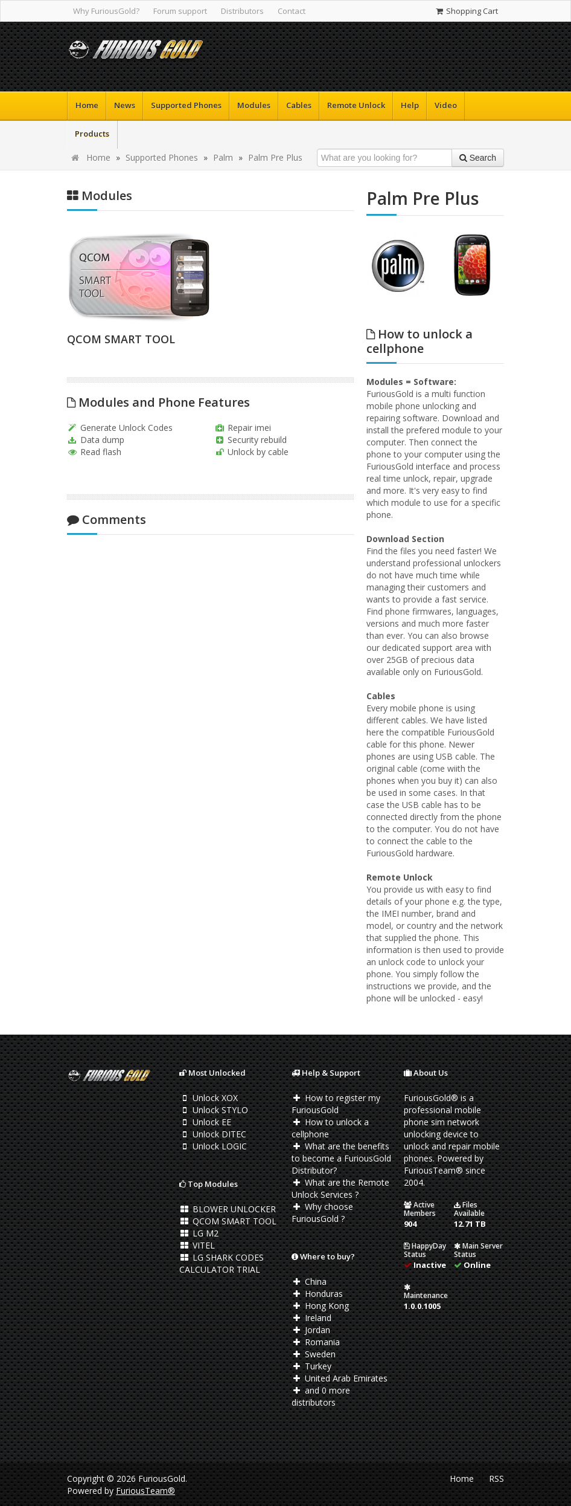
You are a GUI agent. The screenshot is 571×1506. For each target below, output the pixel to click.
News (124, 105)
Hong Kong (320, 1305)
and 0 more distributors (321, 1396)
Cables (298, 105)
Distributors (242, 10)
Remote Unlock (356, 105)
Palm (223, 157)
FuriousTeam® (145, 1490)
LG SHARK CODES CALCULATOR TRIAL (221, 1263)
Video (446, 105)
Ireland (311, 1317)
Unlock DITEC (212, 1134)
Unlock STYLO (213, 1110)
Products (92, 133)
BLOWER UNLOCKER (227, 1209)
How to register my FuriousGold (336, 1104)
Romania (316, 1342)
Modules (253, 105)
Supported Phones (186, 105)
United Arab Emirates (340, 1378)
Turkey (311, 1366)
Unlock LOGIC (213, 1146)
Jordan (311, 1330)
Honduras (317, 1293)
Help (410, 105)
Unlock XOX (208, 1098)
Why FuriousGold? (106, 10)
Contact (291, 10)
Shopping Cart (466, 10)
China (309, 1281)
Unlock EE (205, 1122)
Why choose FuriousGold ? (322, 1212)
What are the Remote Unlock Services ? (340, 1188)
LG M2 (199, 1233)
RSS (496, 1478)
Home (86, 105)
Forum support (180, 10)
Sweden (314, 1354)
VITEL (197, 1245)
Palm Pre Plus (275, 157)
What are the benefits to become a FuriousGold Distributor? (341, 1158)
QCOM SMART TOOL (121, 339)
